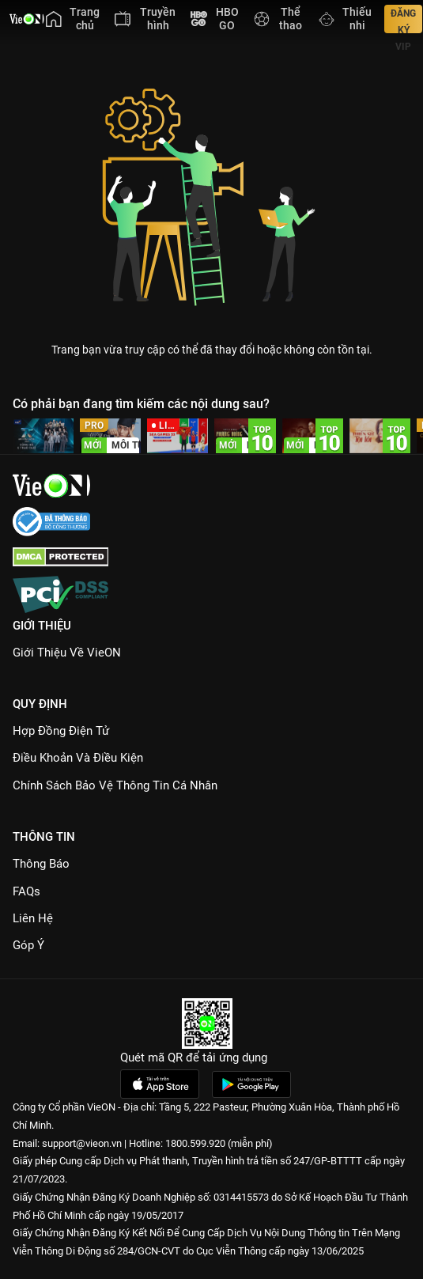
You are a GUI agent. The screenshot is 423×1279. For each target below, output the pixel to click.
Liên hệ (33, 918)
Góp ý (28, 945)
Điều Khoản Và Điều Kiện (78, 758)
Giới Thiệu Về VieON (67, 652)
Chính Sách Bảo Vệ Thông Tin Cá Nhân (115, 785)
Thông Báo (41, 864)
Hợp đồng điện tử (61, 731)
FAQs (26, 891)
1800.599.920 (195, 1143)
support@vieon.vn (82, 1143)
